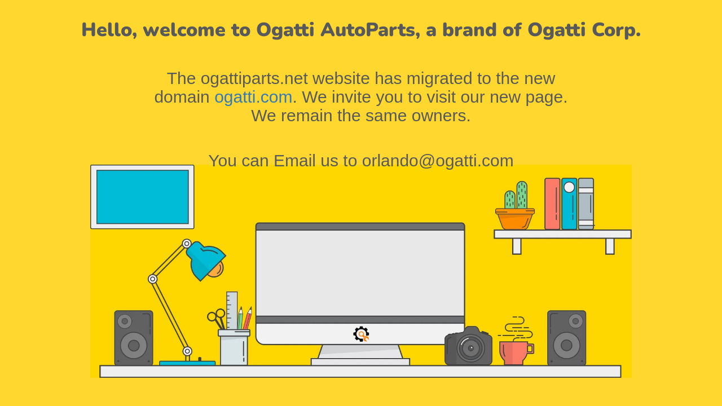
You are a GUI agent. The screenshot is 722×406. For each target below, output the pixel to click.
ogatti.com (253, 96)
